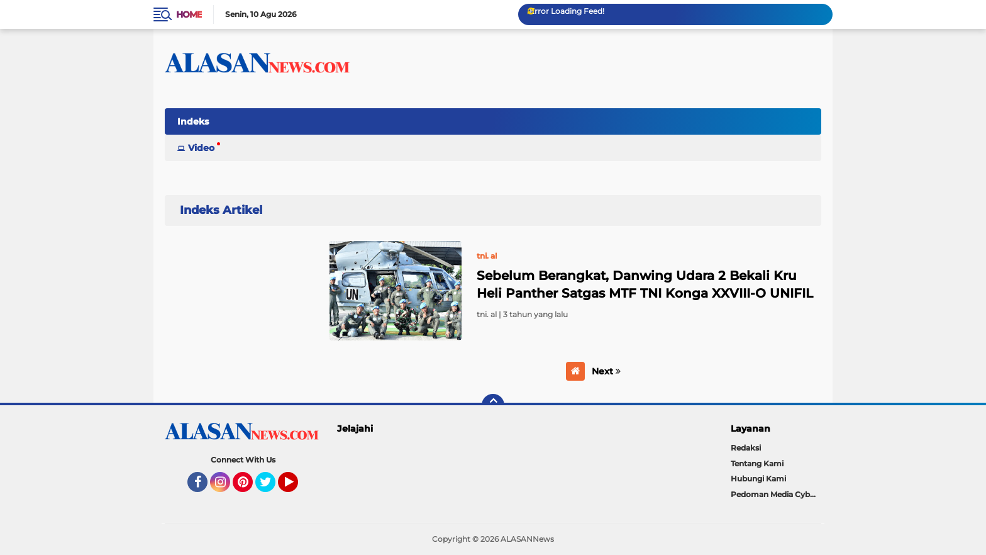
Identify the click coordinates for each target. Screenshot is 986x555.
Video (201, 148)
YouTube (297, 487)
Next (606, 371)
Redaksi (746, 447)
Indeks (193, 121)
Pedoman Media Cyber (774, 494)
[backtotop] (493, 405)
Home (189, 14)
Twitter (271, 487)
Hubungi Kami (758, 478)
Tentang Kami (757, 463)
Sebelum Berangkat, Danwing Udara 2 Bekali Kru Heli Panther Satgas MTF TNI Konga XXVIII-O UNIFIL (645, 284)
